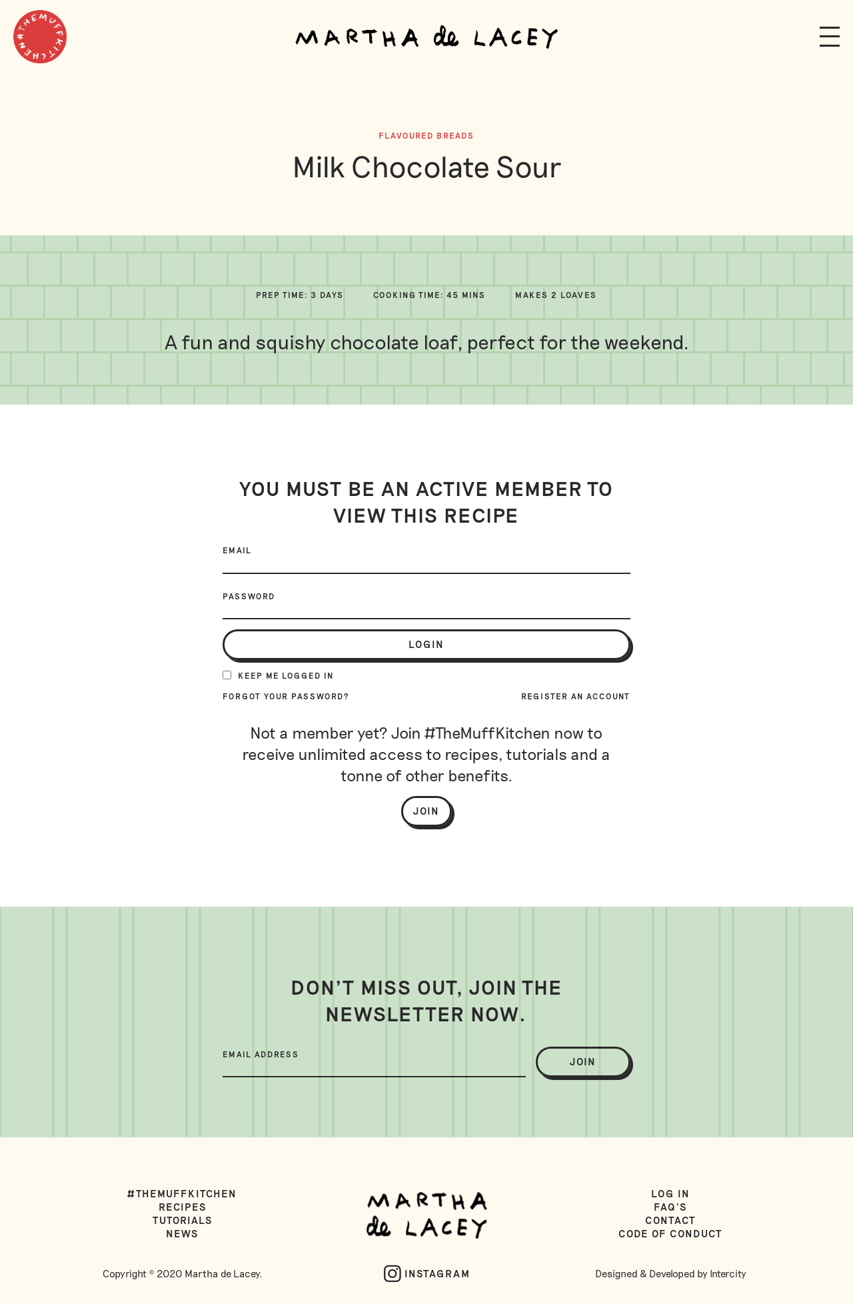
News (182, 1233)
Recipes (183, 1207)
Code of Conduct (670, 1233)
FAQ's (670, 1207)
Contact (670, 1220)
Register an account (575, 696)
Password (249, 596)
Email (237, 550)
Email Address (261, 1054)
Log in (670, 1193)
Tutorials (183, 1220)
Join (426, 811)
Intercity (728, 1273)
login (426, 644)
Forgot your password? (286, 696)
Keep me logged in (278, 675)
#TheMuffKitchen (182, 1193)
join (583, 1061)
